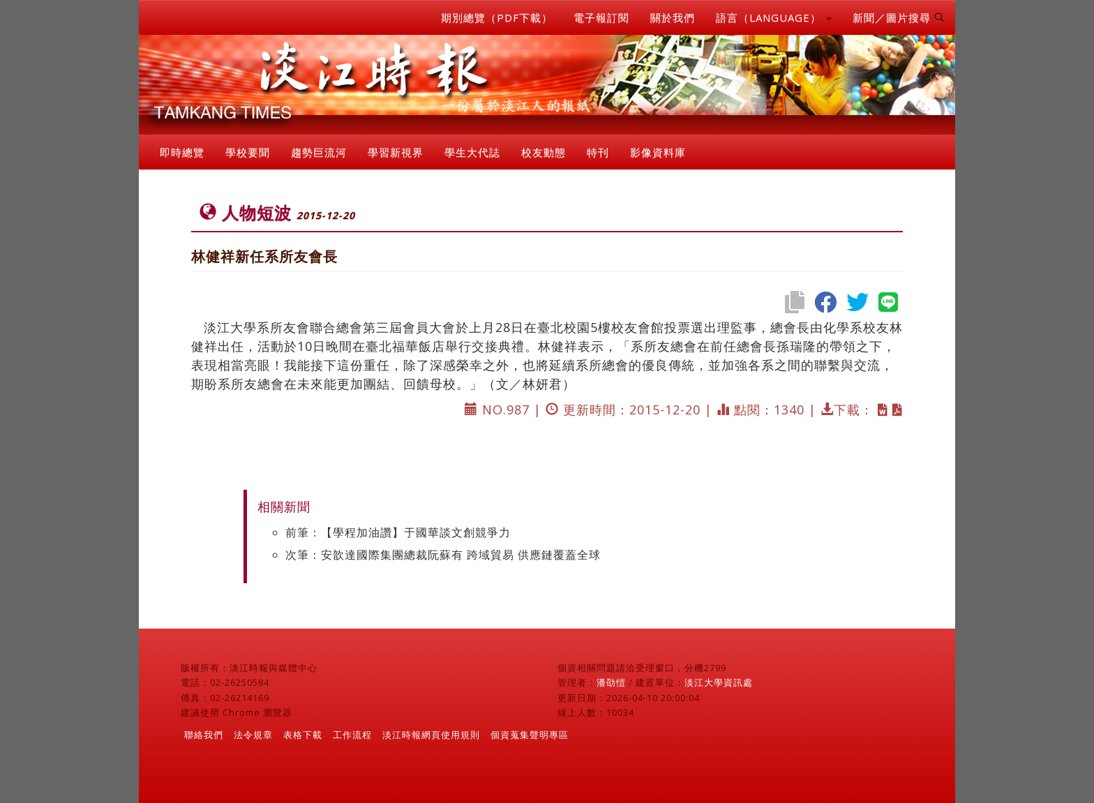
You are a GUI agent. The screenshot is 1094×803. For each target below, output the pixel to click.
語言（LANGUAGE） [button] (774, 17)
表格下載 (302, 734)
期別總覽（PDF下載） (497, 17)
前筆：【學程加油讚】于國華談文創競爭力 (398, 532)
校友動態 (543, 152)
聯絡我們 (203, 734)
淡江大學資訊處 (718, 682)
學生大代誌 (472, 152)
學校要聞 (247, 152)
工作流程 (352, 734)
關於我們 (672, 17)
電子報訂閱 (601, 17)
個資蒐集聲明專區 (529, 734)
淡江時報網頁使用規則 (431, 734)
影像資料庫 (658, 152)
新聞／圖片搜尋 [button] (899, 17)
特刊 (598, 152)
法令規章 (253, 734)
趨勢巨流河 (319, 152)
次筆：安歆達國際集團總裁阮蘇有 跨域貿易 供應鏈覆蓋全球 (443, 554)
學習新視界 (396, 152)
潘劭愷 (611, 682)
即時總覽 (182, 152)
